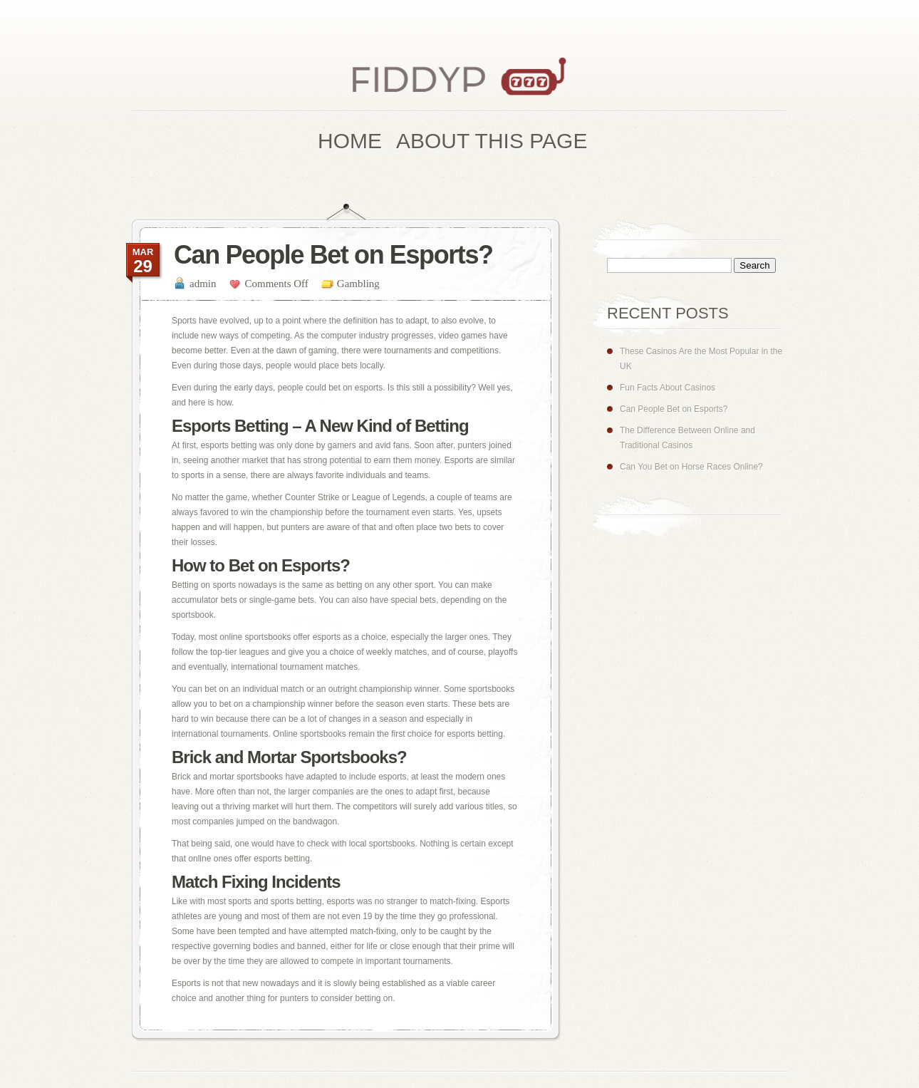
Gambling (358, 283)
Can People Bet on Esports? (673, 409)
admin (203, 283)
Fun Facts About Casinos (667, 388)
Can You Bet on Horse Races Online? (691, 467)
